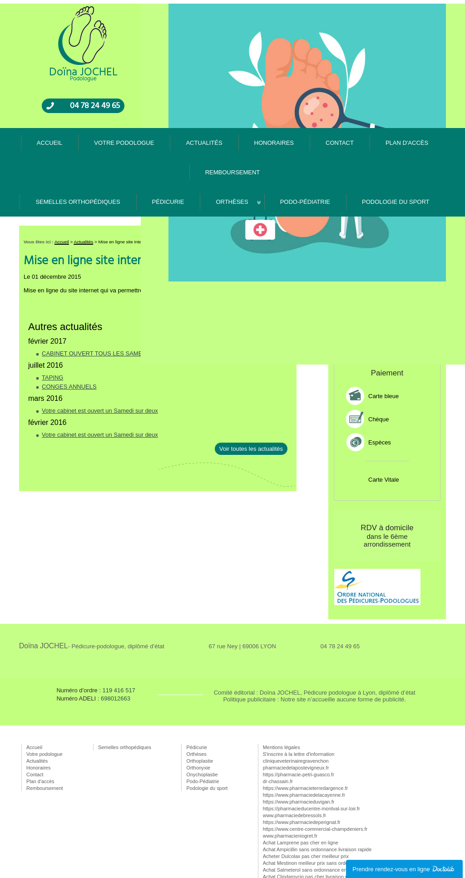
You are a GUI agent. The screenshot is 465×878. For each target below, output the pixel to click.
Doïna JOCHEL (91, 596)
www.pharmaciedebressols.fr (294, 766)
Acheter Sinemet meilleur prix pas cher (305, 840)
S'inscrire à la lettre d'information (299, 704)
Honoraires (296, 6)
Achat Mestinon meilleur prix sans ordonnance (314, 813)
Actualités (258, 6)
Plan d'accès (369, 6)
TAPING (52, 328)
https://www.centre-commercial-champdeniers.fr (315, 779)
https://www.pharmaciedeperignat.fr (302, 772)
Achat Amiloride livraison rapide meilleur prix (311, 847)
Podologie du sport (396, 152)
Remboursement (418, 6)
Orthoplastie (199, 711)
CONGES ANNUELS (69, 337)
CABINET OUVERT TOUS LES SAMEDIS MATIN (107, 304)
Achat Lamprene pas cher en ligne (300, 793)
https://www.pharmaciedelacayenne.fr (304, 745)
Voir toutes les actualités (251, 399)
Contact (332, 6)
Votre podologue (212, 6)
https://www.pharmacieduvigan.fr (299, 752)
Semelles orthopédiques (77, 152)
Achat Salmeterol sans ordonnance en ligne (311, 820)
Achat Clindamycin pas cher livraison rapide (311, 827)
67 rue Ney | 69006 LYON (242, 596)
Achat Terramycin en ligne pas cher (301, 854)
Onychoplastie (202, 725)
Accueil (170, 6)
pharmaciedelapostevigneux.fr (296, 718)
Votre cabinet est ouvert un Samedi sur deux (100, 361)
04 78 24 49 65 (95, 115)
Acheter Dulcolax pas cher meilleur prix (306, 806)
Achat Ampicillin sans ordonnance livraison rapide (317, 800)
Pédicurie (168, 152)
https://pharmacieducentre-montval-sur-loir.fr (311, 759)
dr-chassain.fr (278, 732)
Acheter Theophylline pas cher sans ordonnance (316, 834)
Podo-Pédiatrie (305, 152)
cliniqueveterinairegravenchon (296, 711)
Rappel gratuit (401, 191)
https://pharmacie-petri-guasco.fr (298, 725)
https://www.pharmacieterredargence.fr (305, 738)
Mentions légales (281, 697)
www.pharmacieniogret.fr (290, 786)
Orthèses (232, 152)
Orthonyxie (198, 718)
